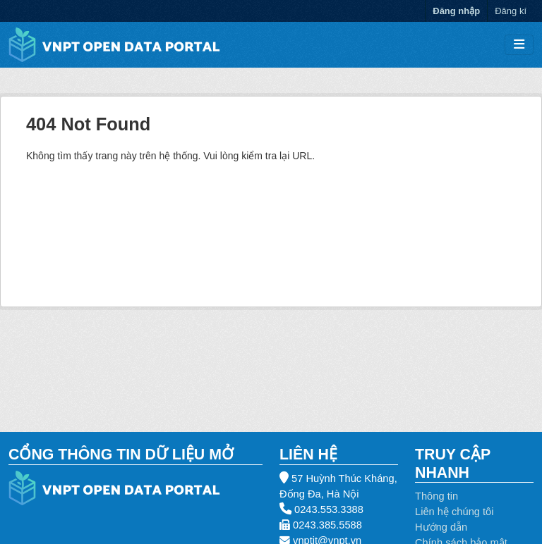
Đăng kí (510, 11)
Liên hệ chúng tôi (454, 511)
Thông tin (436, 496)
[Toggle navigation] (519, 45)
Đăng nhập (456, 11)
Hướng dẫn (441, 527)
